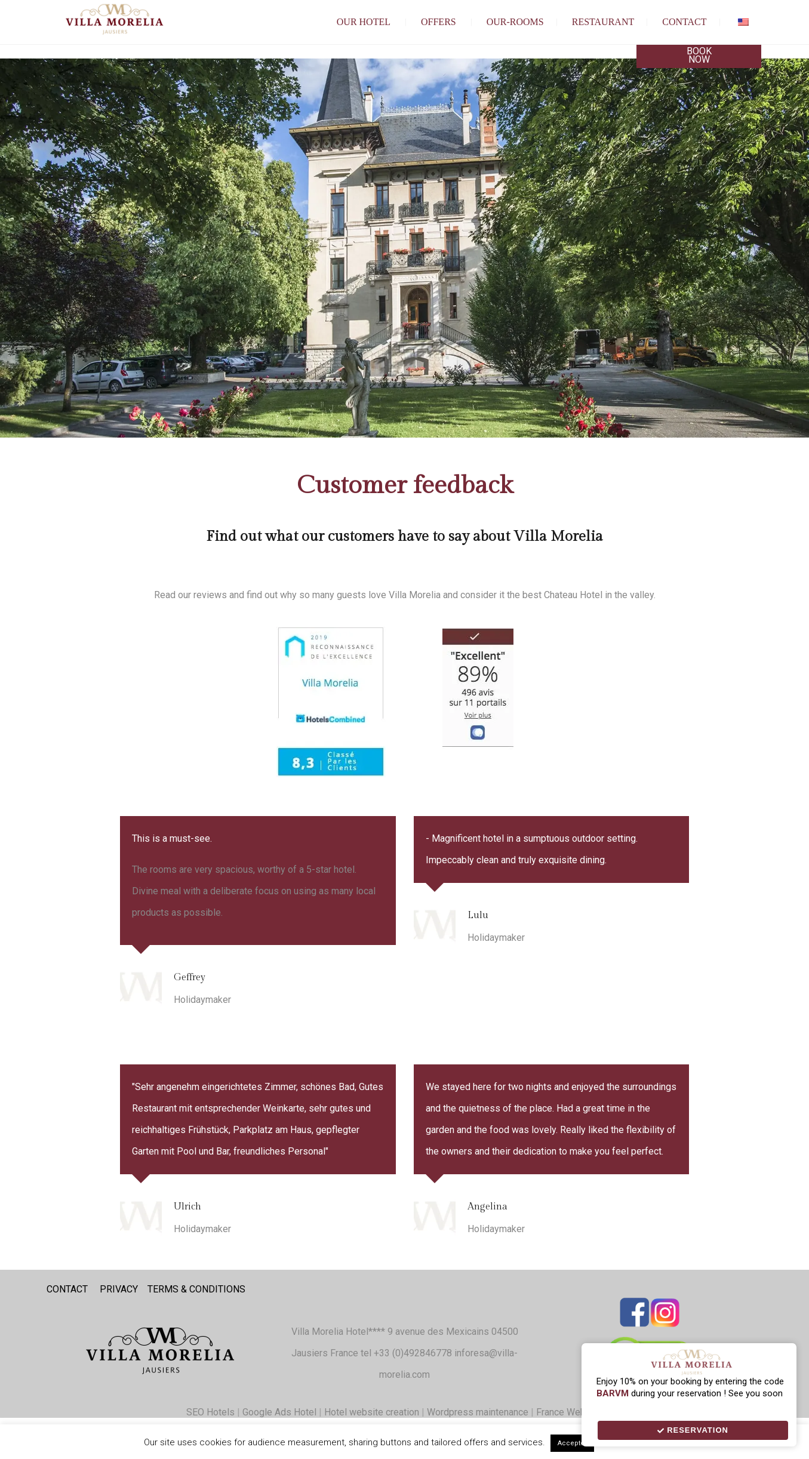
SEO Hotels (210, 1412)
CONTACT (67, 1289)
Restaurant (603, 22)
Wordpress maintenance (477, 1412)
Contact (684, 22)
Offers (438, 22)
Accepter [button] (572, 1443)
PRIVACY (119, 1289)
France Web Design (578, 1412)
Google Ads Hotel (279, 1412)
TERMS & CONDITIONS (196, 1289)
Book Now (699, 55)
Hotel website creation (371, 1412)
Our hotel (363, 22)
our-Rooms (515, 22)
